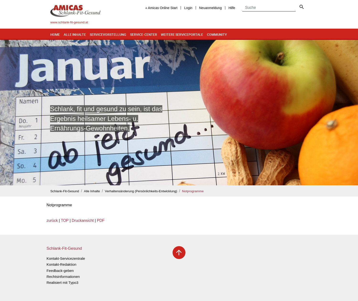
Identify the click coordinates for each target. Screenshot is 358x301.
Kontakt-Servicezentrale (66, 258)
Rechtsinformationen (63, 277)
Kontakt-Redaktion (61, 264)
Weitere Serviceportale (182, 34)
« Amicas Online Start (161, 8)
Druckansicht (83, 220)
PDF (101, 220)
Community (217, 34)
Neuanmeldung (210, 8)
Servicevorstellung (108, 34)
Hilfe (231, 8)
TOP (64, 220)
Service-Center (143, 34)
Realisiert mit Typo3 (62, 282)
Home (55, 34)
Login (188, 8)
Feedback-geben (60, 271)
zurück (52, 220)
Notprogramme (193, 191)
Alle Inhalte (75, 34)
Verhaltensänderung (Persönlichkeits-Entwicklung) (141, 191)
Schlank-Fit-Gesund (64, 191)
